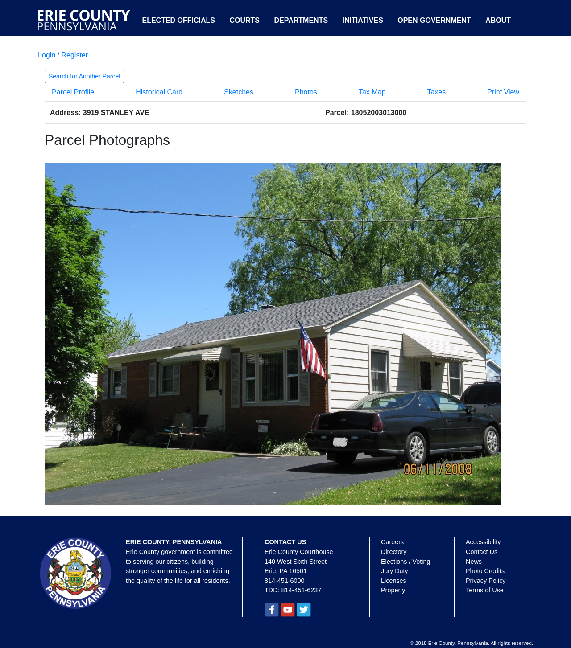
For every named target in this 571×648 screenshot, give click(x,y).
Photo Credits (485, 570)
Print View (503, 92)
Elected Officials (178, 20)
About (498, 20)
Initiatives (363, 20)
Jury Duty (394, 570)
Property (393, 590)
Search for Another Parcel (84, 76)
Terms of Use (485, 590)
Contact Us (481, 551)
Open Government (434, 20)
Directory (394, 551)
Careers (392, 541)
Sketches (238, 92)
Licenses (393, 580)
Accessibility (483, 541)
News (474, 561)
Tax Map (372, 92)
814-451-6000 (285, 580)
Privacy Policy (486, 580)
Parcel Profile (73, 92)
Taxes (436, 92)
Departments (301, 20)
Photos (306, 92)
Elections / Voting (405, 561)
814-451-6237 (301, 590)
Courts (244, 20)
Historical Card (159, 92)
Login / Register (63, 55)
